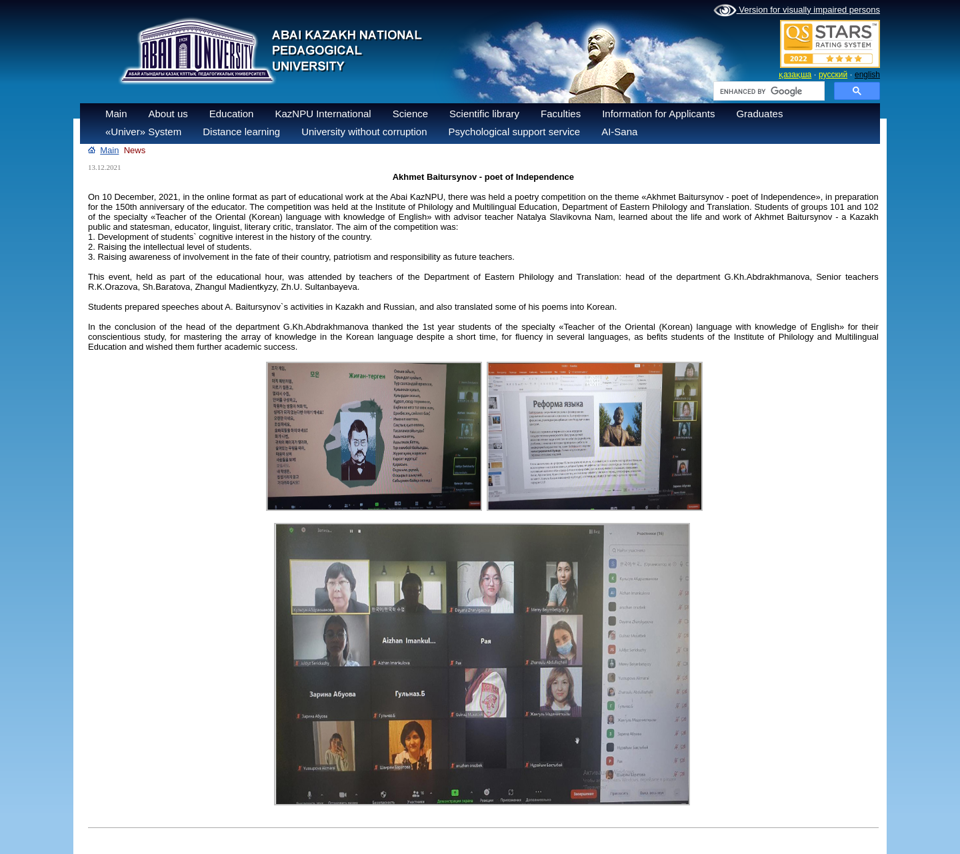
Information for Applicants (658, 113)
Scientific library (484, 113)
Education (231, 113)
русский (833, 74)
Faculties (561, 113)
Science (410, 113)
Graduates (759, 113)
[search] (767, 91)
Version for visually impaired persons (796, 10)
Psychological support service (515, 131)
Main (116, 113)
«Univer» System (143, 131)
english (867, 74)
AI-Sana (619, 131)
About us (168, 113)
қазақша (795, 74)
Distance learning (241, 131)
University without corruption (364, 131)
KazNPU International (323, 113)
